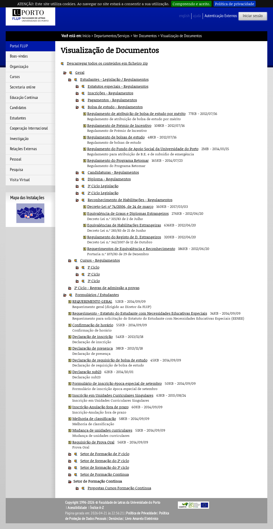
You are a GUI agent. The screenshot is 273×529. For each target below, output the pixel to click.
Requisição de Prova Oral (93, 442)
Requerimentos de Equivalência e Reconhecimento (131, 248)
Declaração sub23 (86, 371)
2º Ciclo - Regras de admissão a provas (106, 287)
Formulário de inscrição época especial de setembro (117, 383)
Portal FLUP (19, 46)
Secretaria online (22, 87)
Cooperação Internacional (29, 128)
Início (86, 35)
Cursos (15, 76)
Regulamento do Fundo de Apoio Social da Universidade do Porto (142, 148)
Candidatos (18, 107)
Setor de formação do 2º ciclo (104, 460)
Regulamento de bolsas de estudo (116, 137)
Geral (79, 72)
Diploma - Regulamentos (109, 178)
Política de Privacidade (141, 513)
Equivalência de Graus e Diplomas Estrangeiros (128, 213)
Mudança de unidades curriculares (102, 430)
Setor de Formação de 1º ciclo (104, 453)
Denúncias (116, 518)
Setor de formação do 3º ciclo (104, 467)
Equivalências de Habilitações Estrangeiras (124, 225)
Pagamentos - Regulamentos (112, 99)
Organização (19, 66)
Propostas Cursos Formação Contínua (119, 487)
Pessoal (15, 159)
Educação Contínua (24, 97)
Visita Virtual (20, 179)
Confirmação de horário (92, 324)
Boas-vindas (19, 56)
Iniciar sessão (253, 15)
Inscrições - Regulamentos (110, 92)
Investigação (19, 138)
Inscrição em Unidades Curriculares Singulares (112, 395)
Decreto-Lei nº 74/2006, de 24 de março (120, 206)
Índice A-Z (97, 507)
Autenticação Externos (221, 15)
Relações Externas (23, 148)
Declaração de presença (92, 348)
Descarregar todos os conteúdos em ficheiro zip (107, 63)
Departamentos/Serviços (112, 35)
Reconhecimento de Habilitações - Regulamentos (130, 199)
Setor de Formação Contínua (104, 474)
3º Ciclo (94, 280)
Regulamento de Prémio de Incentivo (119, 125)
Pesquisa (16, 169)
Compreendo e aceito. (191, 3)
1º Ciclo (93, 267)
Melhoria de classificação (94, 418)
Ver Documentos (145, 35)
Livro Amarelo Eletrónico (142, 518)
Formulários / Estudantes (97, 294)
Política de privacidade (234, 3)
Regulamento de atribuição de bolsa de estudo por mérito (136, 113)
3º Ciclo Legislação (103, 185)
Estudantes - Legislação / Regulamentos (114, 79)
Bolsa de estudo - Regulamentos (115, 106)
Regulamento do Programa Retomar (118, 160)
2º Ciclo (94, 274)
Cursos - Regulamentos (100, 260)
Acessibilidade (77, 507)
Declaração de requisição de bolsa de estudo (109, 360)
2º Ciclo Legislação (103, 192)
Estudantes (18, 118)
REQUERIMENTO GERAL (92, 301)
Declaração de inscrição (92, 336)
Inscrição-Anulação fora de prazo (100, 406)
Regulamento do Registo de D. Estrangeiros (124, 236)
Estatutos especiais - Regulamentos (118, 86)
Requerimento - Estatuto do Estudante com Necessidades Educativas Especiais (139, 313)
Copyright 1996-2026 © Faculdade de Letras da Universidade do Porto (112, 502)
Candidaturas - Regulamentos (113, 172)
